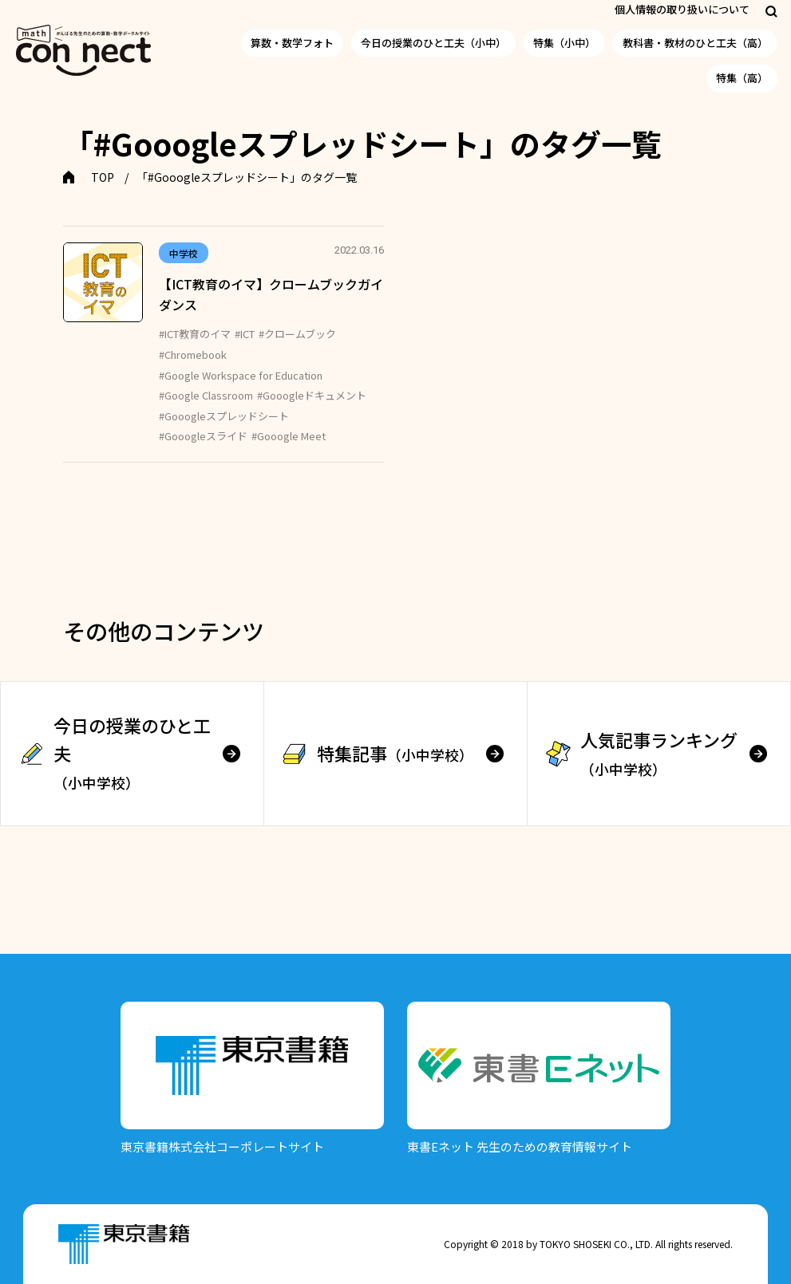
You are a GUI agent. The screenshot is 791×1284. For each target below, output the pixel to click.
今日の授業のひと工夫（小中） (433, 42)
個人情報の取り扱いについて (682, 9)
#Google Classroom (206, 395)
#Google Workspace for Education (240, 375)
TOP (102, 177)
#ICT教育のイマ (195, 333)
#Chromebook (193, 354)
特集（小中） (564, 42)
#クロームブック (297, 333)
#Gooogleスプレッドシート (224, 415)
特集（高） (742, 77)
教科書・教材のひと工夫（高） (695, 42)
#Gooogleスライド (203, 435)
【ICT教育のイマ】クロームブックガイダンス (271, 294)
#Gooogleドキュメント (311, 395)
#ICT (245, 333)
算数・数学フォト (292, 42)
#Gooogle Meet (288, 435)
